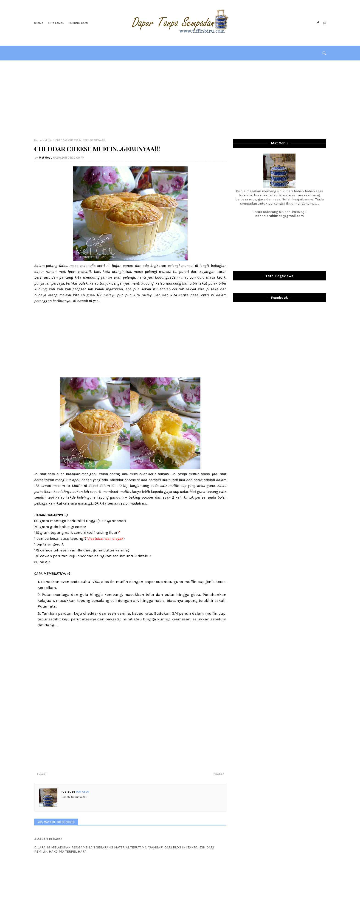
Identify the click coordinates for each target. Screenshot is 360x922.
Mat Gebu (45, 157)
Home (38, 140)
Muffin (49, 140)
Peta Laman (56, 23)
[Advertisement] (180, 99)
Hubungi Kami (78, 23)
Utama (38, 23)
